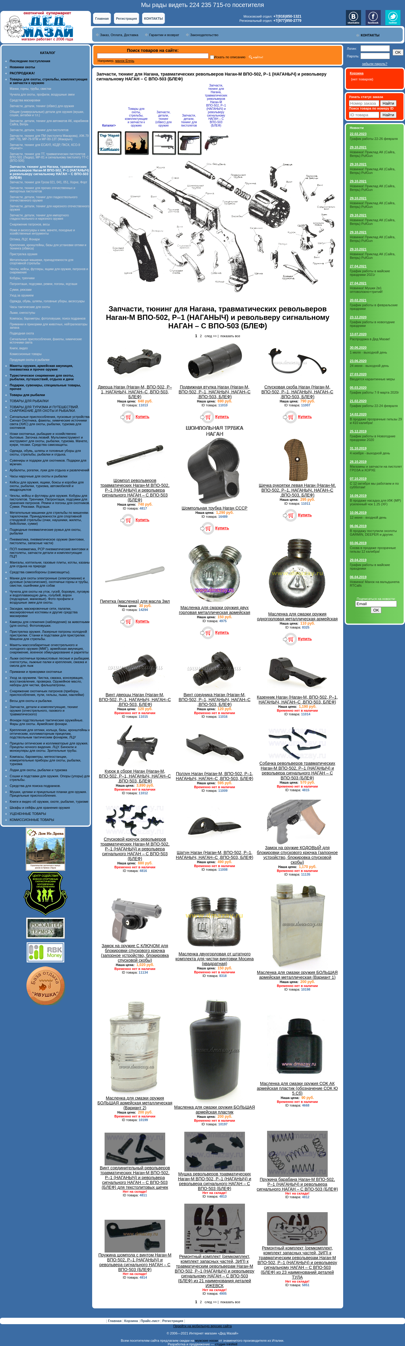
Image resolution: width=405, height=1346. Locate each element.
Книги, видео (19, 348)
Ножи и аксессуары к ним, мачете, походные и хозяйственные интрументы (42, 232)
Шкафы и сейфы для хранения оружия (40, 807)
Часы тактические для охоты (30, 307)
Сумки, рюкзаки (21, 289)
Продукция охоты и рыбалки (29, 359)
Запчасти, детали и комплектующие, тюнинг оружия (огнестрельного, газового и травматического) (44, 710)
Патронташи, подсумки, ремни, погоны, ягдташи (43, 284)
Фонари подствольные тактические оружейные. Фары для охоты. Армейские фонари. (46, 722)
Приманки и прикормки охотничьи (36, 671)
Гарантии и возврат (164, 35)
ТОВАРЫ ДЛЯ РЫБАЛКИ (29, 401)
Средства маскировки (25, 100)
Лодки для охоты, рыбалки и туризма (38, 770)
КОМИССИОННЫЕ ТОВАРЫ (32, 820)
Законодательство (204, 35)
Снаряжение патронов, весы (30, 224)
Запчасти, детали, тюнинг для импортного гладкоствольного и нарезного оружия (39, 217)
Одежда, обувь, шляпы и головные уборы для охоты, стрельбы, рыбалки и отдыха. (45, 452)
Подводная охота (22, 333)
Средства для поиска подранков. (35, 786)
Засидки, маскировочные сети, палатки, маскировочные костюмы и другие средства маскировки (44, 612)
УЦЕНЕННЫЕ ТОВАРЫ (28, 813)
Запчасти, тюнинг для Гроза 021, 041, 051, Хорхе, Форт (48, 182)
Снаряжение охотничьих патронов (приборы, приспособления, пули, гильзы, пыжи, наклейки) (47, 693)
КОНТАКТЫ (153, 18)
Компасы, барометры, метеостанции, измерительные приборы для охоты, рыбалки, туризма (45, 760)
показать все (230, 336)
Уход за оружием (22, 295)
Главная (102, 18)
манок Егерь (124, 61)
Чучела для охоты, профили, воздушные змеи (42, 94)
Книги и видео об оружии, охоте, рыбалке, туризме (49, 801)
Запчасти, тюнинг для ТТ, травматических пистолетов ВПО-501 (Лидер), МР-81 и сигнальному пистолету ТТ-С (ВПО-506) (49, 157)
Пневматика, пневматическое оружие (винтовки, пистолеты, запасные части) (47, 541)
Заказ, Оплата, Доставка (119, 35)
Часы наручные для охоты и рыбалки (38, 476)
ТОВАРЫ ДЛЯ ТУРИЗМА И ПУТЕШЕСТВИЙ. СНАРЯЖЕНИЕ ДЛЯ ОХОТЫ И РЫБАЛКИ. (44, 408)
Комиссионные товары (26, 354)
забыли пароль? (374, 64)
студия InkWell (226, 1344)
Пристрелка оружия (23, 254)
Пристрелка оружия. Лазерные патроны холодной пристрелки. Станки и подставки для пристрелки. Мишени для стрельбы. (48, 635)
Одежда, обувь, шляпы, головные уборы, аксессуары (47, 301)
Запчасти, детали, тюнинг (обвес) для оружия (42, 106)
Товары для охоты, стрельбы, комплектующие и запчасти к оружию (136, 117)
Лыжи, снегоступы (22, 312)
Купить (142, 416)
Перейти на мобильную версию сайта (202, 1326)
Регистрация (126, 18)
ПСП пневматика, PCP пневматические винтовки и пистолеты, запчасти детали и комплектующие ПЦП (49, 552)
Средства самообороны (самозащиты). (40, 572)
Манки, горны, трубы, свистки (30, 88)
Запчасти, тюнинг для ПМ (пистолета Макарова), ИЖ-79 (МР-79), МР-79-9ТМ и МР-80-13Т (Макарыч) (49, 137)
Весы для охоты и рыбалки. (31, 701)
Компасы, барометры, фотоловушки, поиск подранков (47, 318)
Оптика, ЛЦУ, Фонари (25, 239)
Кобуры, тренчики (22, 278)
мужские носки (206, 1340)
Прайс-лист (151, 1321)
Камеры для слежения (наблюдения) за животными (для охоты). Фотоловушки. (49, 623)
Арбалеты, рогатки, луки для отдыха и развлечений (49, 470)
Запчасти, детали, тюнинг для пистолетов (39, 130)
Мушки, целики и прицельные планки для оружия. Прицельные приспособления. (48, 793)
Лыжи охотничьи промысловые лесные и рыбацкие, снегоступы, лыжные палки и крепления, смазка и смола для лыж (50, 661)
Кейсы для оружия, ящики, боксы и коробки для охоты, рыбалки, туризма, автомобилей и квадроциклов (47, 485)
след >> (211, 336)
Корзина (131, 1321)
